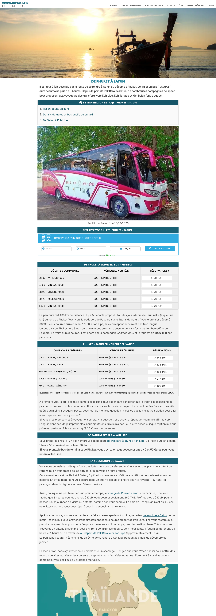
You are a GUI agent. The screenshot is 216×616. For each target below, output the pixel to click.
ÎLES (181, 5)
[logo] (15, 4)
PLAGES (171, 5)
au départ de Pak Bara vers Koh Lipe (102, 533)
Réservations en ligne (56, 108)
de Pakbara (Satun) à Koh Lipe (126, 440)
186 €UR (160, 385)
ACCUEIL (114, 5)
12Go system (110, 255)
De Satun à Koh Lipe (55, 120)
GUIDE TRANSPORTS (131, 5)
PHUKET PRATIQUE (154, 5)
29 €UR (156, 278)
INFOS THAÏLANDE (196, 5)
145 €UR (160, 357)
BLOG (211, 5)
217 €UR (160, 378)
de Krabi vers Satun (155, 515)
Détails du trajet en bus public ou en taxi (68, 114)
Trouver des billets (159, 248)
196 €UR (160, 364)
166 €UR (160, 371)
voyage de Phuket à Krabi (123, 493)
